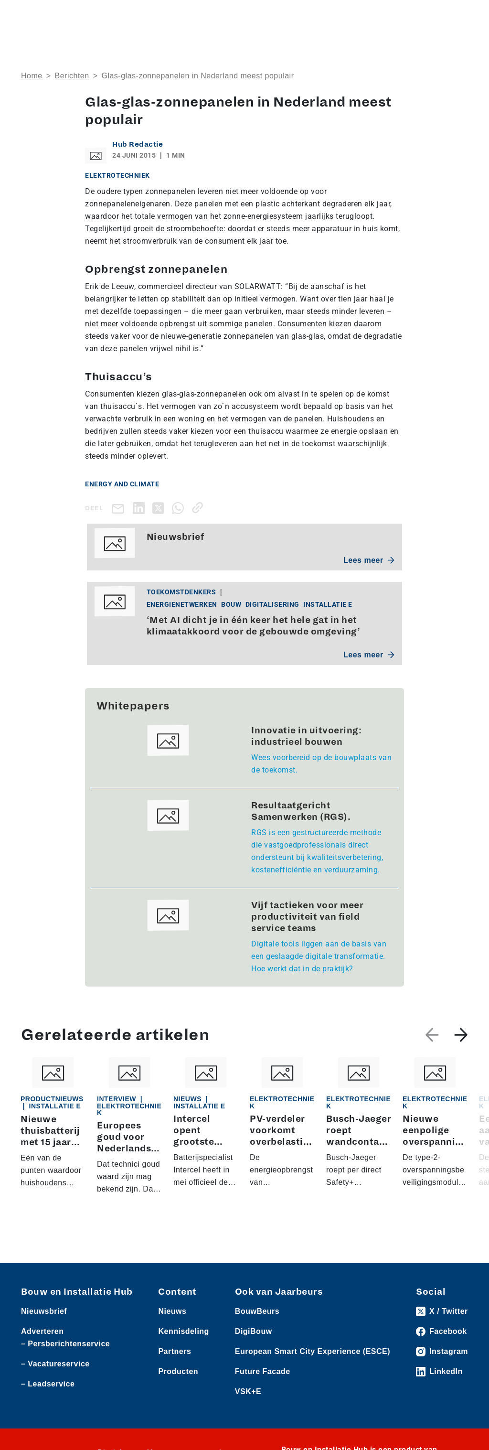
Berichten (72, 76)
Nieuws (172, 1338)
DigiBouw (253, 1358)
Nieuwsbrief (44, 1338)
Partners (174, 1379)
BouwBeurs (257, 1338)
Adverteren (42, 1358)
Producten (178, 1399)
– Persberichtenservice (65, 1371)
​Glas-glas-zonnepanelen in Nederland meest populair (197, 76)
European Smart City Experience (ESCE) (312, 1379)
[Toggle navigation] (459, 15)
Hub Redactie (137, 144)
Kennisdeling (183, 1358)
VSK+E (248, 1419)
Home (32, 76)
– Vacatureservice (55, 1391)
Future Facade (262, 1399)
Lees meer (368, 560)
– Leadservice (47, 1411)
